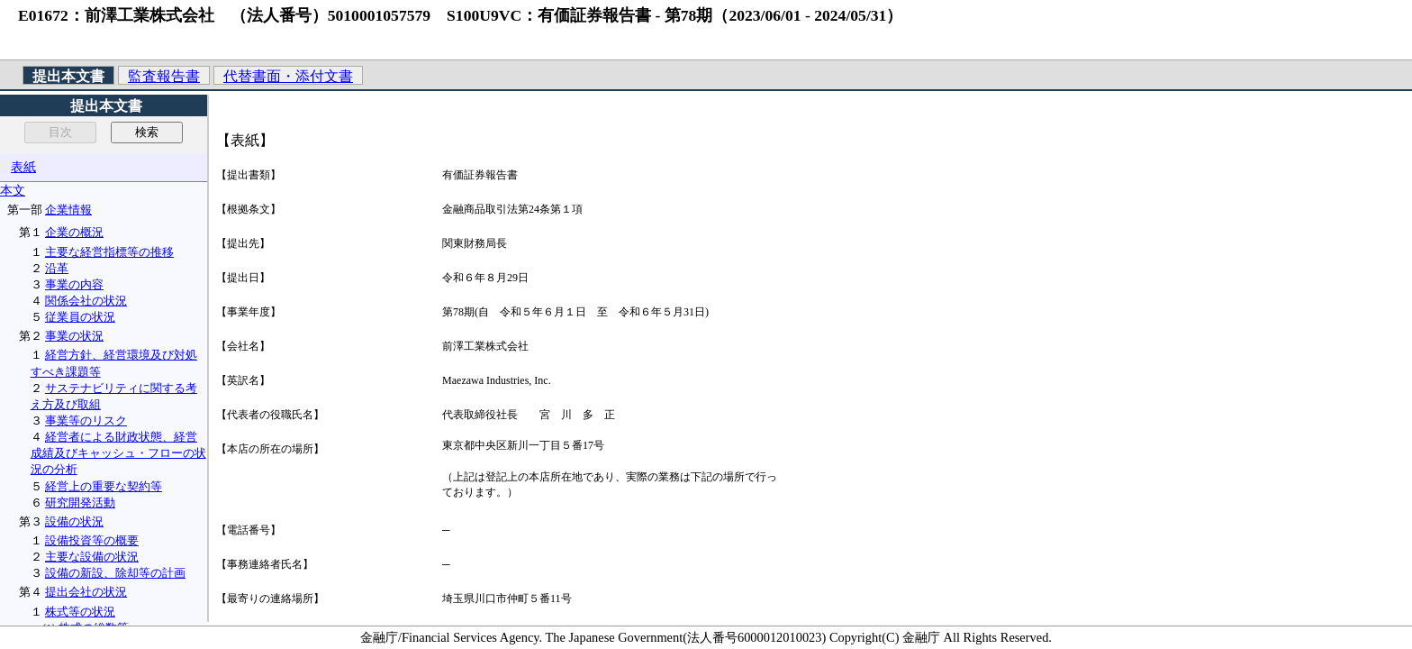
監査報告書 (164, 76)
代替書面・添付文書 (288, 76)
